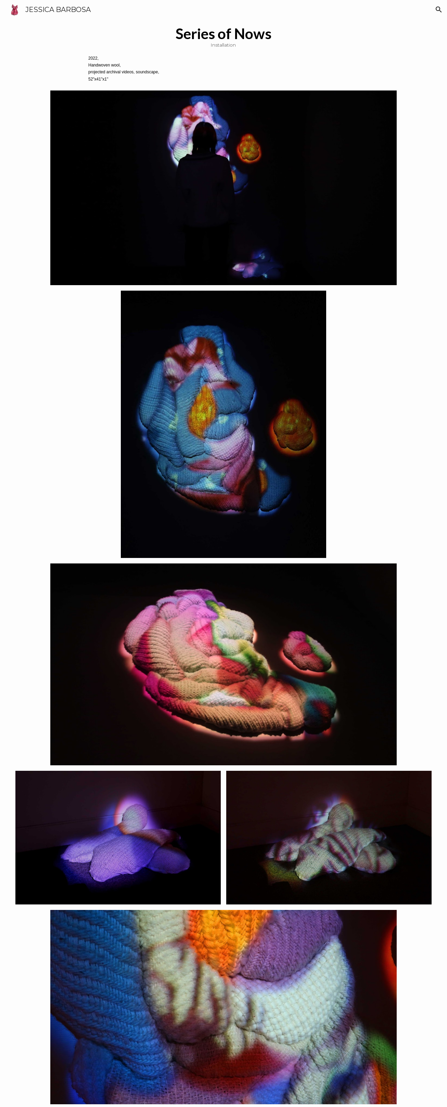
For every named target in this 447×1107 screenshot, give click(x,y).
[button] (439, 9)
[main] (223, 53)
